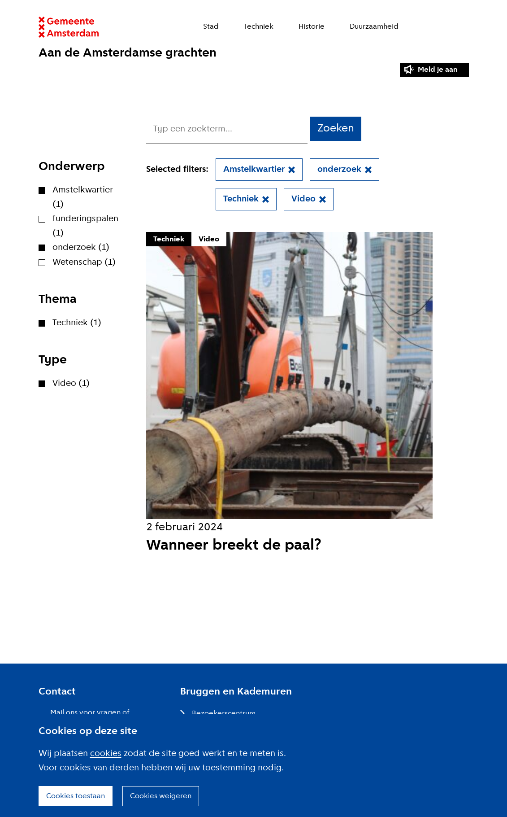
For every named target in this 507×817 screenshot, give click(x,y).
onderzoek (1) (80, 247)
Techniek (258, 27)
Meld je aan (438, 70)
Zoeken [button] (335, 128)
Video (303, 199)
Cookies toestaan (75, 796)
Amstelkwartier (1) (82, 197)
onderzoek (339, 169)
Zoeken (464, 27)
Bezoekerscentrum (224, 713)
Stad (211, 27)
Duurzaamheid (374, 27)
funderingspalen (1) (85, 226)
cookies (105, 753)
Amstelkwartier (254, 169)
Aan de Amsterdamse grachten (128, 53)
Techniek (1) (76, 323)
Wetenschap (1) (84, 262)
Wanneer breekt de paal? (233, 546)
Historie (312, 27)
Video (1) (71, 383)
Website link (69, 27)
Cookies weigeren (160, 796)
